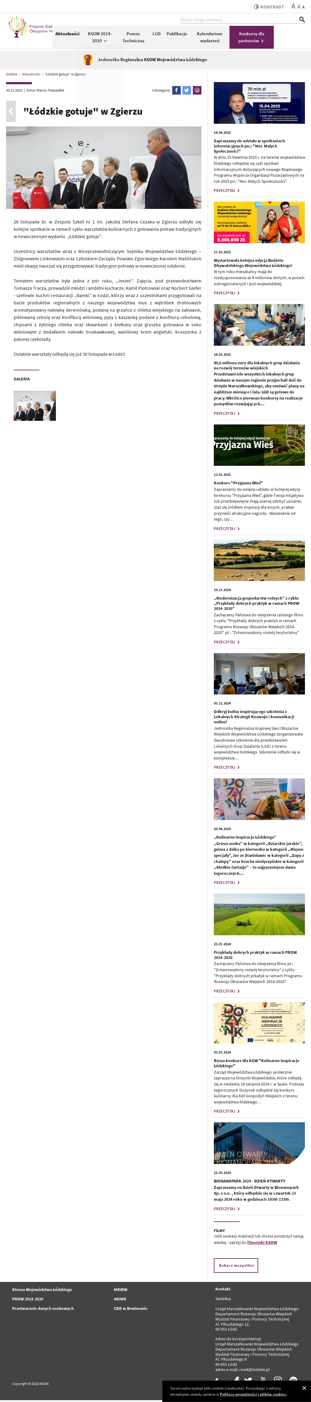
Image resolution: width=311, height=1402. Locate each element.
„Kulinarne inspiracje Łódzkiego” (245, 839)
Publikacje (207, 35)
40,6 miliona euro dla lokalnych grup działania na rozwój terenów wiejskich (257, 367)
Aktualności (99, 35)
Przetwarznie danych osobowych (43, 1310)
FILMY (219, 1232)
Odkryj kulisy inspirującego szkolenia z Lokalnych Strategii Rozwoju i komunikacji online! (254, 719)
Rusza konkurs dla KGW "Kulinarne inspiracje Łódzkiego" (256, 1065)
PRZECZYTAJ (227, 192)
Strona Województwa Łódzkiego (42, 1291)
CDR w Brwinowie (130, 1310)
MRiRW (120, 1291)
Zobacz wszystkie (237, 1267)
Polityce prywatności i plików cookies (253, 1394)
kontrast (268, 7)
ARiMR (120, 1300)
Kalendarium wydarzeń (241, 39)
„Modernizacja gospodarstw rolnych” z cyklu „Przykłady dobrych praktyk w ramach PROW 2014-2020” (256, 605)
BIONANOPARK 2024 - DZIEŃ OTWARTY (249, 1183)
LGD (187, 35)
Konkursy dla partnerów (282, 39)
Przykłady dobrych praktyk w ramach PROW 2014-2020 (255, 956)
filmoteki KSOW (262, 1244)
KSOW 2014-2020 (131, 39)
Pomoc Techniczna (164, 39)
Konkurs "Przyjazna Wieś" (238, 485)
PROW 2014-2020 (27, 1300)
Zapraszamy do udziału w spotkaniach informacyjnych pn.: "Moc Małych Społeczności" (249, 148)
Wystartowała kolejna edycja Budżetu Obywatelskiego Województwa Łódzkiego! (253, 264)
